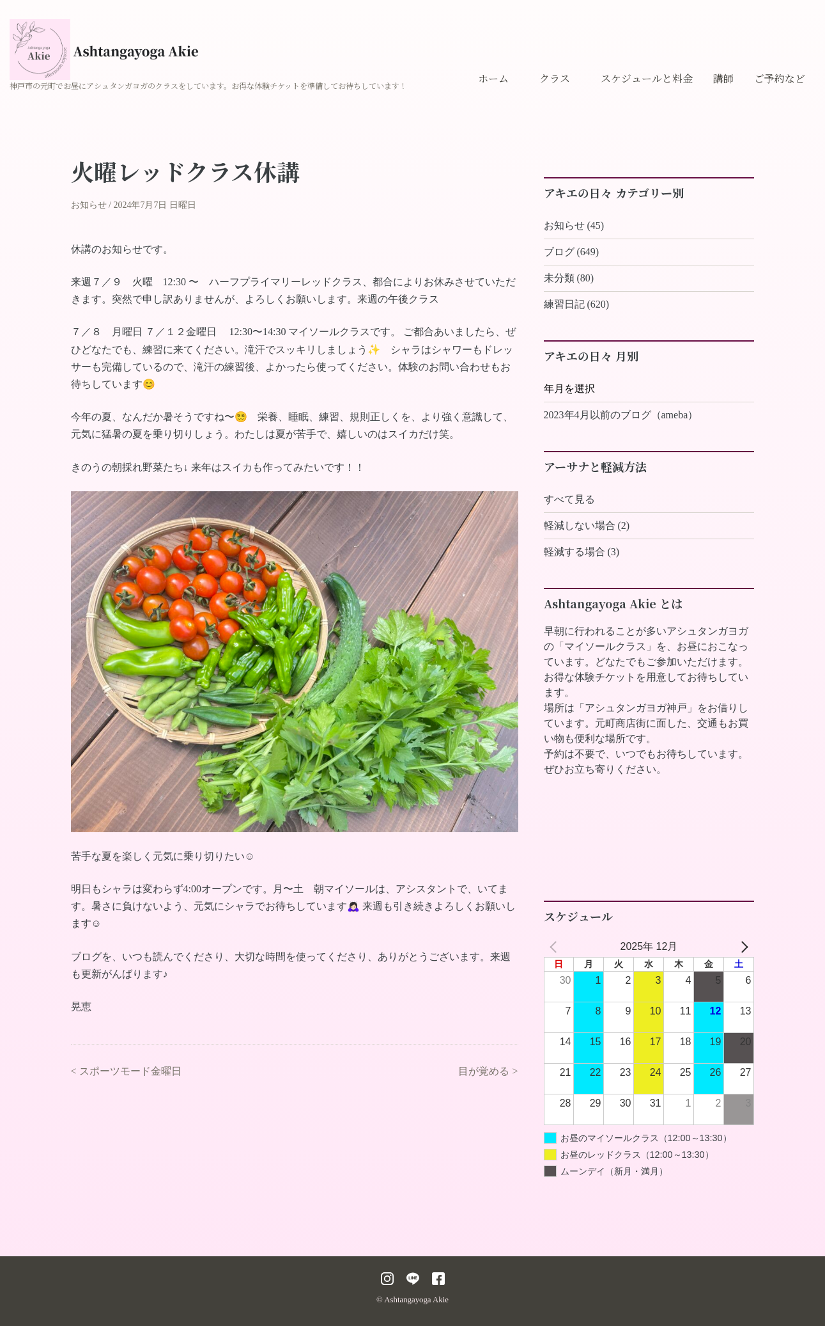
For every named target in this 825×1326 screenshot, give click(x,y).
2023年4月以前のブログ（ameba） (621, 414)
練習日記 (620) (577, 304)
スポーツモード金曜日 (130, 1071)
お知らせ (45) (574, 225)
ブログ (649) (571, 251)
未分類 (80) (569, 277)
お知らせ (89, 205)
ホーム (493, 78)
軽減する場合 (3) (582, 551)
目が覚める (483, 1071)
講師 (723, 78)
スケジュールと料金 (647, 78)
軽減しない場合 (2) (587, 525)
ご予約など (779, 78)
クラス (554, 78)
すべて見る (569, 499)
